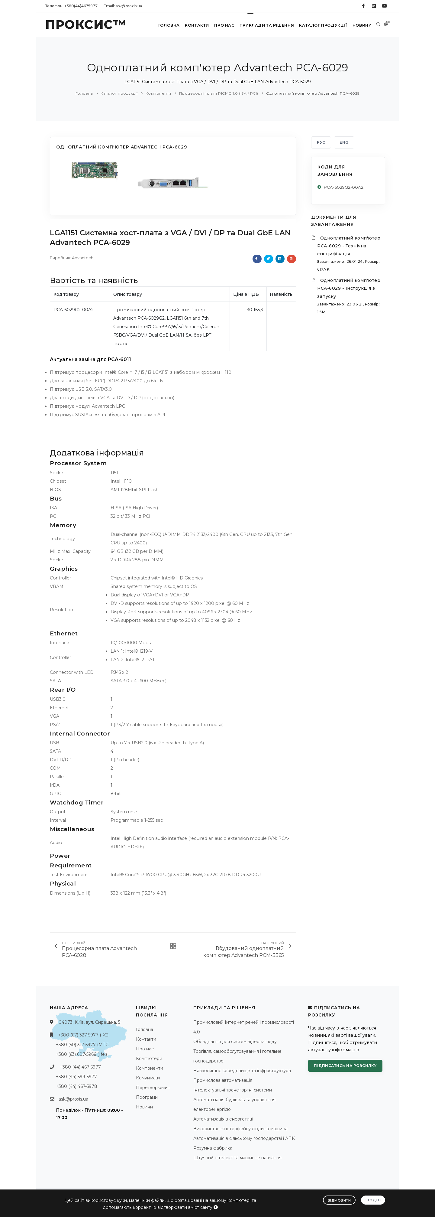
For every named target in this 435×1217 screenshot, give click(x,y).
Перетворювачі (152, 1087)
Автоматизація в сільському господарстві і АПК (244, 1138)
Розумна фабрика (212, 1148)
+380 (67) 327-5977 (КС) (83, 1035)
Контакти (193, 25)
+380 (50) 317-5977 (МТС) (83, 1044)
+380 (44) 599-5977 (76, 1076)
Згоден (373, 1200)
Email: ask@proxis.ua (123, 6)
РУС (321, 142)
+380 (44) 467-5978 (76, 1086)
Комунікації (148, 1078)
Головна (163, 25)
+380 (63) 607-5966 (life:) (81, 1054)
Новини (361, 25)
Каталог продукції (321, 25)
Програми (147, 1097)
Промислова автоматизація (222, 1080)
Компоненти (158, 93)
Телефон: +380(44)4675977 (71, 6)
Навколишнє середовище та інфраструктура (242, 1070)
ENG (344, 142)
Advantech (82, 257)
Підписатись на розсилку (345, 1065)
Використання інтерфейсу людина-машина (240, 1128)
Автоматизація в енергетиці (223, 1119)
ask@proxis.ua (73, 1099)
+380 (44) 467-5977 (80, 1067)
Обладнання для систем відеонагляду (235, 1041)
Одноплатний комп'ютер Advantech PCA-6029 (313, 93)
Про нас (221, 25)
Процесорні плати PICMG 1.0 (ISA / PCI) (218, 93)
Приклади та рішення (265, 25)
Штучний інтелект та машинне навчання (237, 1157)
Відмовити (339, 1200)
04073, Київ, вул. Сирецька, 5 (89, 1022)
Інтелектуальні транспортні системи (232, 1090)
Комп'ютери (149, 1058)
